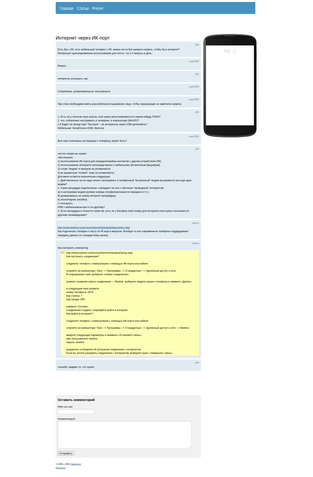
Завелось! (76, 469)
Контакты (60, 472)
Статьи (83, 8)
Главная (67, 8)
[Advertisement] (152, 25)
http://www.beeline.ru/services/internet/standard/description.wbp (94, 227)
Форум (97, 8)
